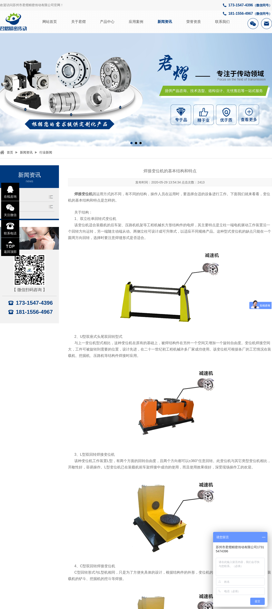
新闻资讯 (165, 22)
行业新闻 (45, 152)
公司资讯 (12, 206)
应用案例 (136, 22)
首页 (10, 152)
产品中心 (107, 22)
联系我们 (222, 22)
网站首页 (49, 22)
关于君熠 (78, 22)
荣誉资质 (193, 22)
